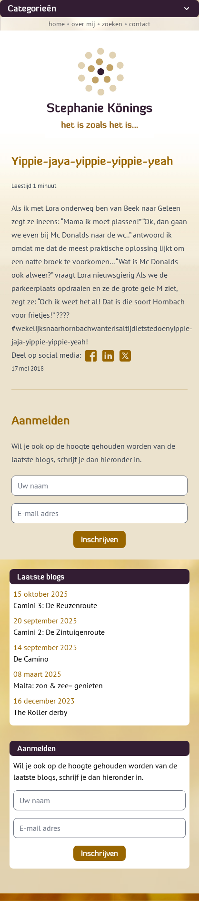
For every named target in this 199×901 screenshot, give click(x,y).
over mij (83, 24)
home (57, 24)
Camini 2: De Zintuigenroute (99, 626)
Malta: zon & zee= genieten (99, 679)
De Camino (99, 652)
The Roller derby (99, 706)
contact (139, 24)
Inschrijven (99, 539)
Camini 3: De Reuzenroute (99, 599)
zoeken (112, 24)
